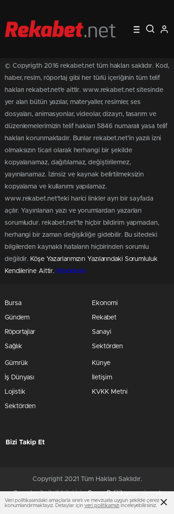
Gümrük (16, 363)
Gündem (17, 317)
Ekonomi (105, 303)
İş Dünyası (19, 377)
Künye (101, 363)
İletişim (102, 377)
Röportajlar (20, 332)
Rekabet (104, 317)
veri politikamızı (101, 505)
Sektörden (107, 346)
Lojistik (15, 392)
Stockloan (71, 271)
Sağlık (13, 346)
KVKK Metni (110, 392)
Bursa (13, 303)
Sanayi (101, 332)
